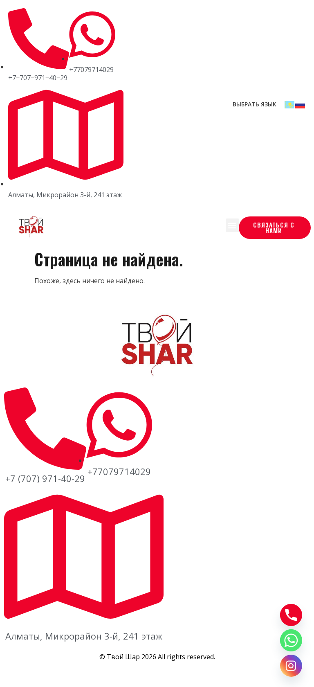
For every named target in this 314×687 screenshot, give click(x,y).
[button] (232, 225)
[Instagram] (291, 666)
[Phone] (291, 615)
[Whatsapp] (291, 640)
